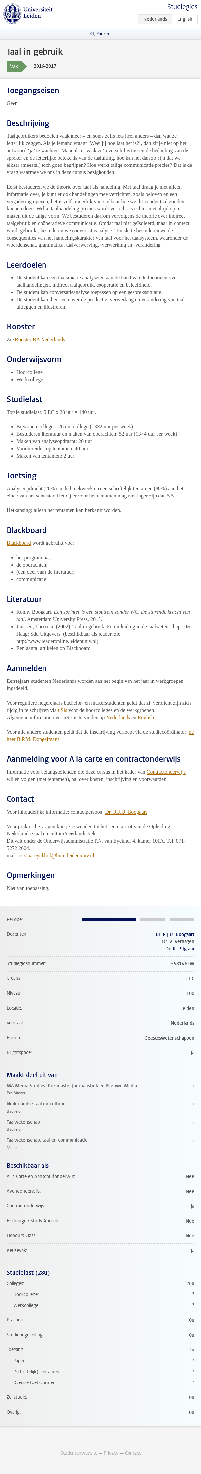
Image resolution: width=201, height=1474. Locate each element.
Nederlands (118, 717)
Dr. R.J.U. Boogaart (126, 812)
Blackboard (19, 543)
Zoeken (103, 34)
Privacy (111, 1453)
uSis (62, 710)
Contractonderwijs (166, 772)
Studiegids (182, 6)
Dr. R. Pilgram (179, 949)
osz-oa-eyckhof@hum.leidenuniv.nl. (57, 855)
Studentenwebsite (78, 1453)
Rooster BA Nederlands (40, 339)
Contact (133, 1453)
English (146, 717)
